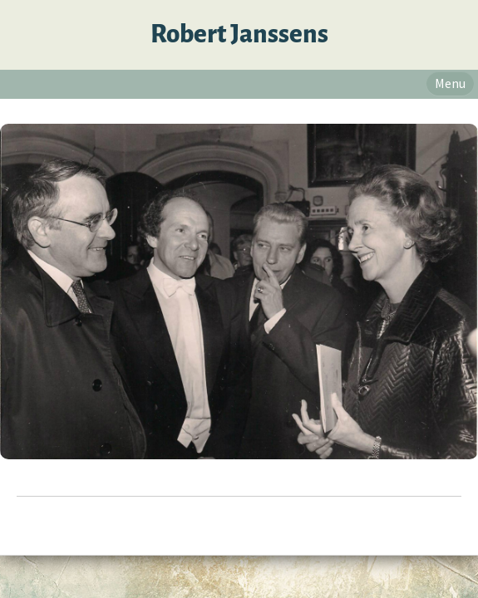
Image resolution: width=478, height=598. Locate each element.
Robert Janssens (239, 34)
